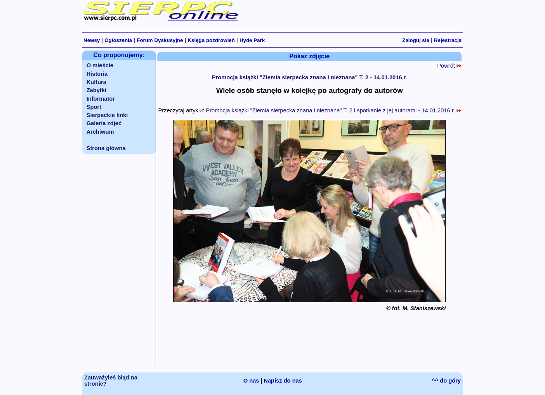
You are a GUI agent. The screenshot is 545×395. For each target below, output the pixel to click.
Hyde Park (252, 40)
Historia (97, 74)
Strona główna (106, 148)
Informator (101, 99)
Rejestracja (448, 40)
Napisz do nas (283, 381)
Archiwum (100, 132)
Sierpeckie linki (107, 115)
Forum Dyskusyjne (160, 40)
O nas (251, 381)
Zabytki (96, 90)
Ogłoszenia (118, 40)
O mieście (100, 65)
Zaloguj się (415, 40)
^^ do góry (446, 381)
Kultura (96, 82)
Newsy (91, 40)
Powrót (449, 66)
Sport (94, 107)
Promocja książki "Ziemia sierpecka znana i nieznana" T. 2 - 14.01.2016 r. (309, 77)
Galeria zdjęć (104, 123)
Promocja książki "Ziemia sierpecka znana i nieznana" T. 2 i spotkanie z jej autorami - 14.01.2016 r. (333, 110)
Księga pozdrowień (210, 40)
